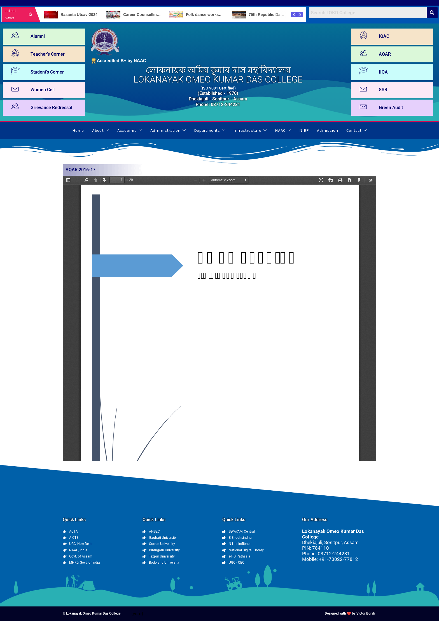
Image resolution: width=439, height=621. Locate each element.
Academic (129, 130)
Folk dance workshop (206, 14)
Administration (168, 130)
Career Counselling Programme (152, 14)
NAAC (283, 130)
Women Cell (43, 89)
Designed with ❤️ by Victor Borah (350, 613)
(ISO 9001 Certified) (218, 88)
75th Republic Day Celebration (277, 14)
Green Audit (391, 107)
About (100, 130)
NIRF (304, 130)
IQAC (384, 36)
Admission (327, 130)
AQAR (385, 54)
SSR (383, 89)
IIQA (383, 72)
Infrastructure (250, 130)
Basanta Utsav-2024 (78, 14)
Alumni (38, 36)
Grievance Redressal (51, 107)
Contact (356, 130)
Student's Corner (47, 72)
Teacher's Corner (48, 54)
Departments (209, 130)
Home (78, 130)
